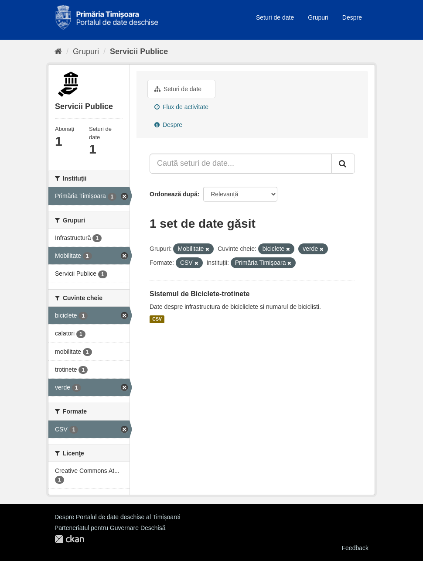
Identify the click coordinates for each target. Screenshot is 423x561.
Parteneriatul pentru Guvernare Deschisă (110, 527)
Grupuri (318, 17)
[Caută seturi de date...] (241, 164)
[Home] (58, 51)
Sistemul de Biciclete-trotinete (199, 294)
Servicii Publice (139, 51)
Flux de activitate (181, 106)
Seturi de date (275, 17)
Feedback (355, 547)
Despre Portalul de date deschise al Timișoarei (118, 516)
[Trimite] (343, 164)
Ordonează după (174, 194)
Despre (352, 17)
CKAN (69, 539)
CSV (157, 319)
